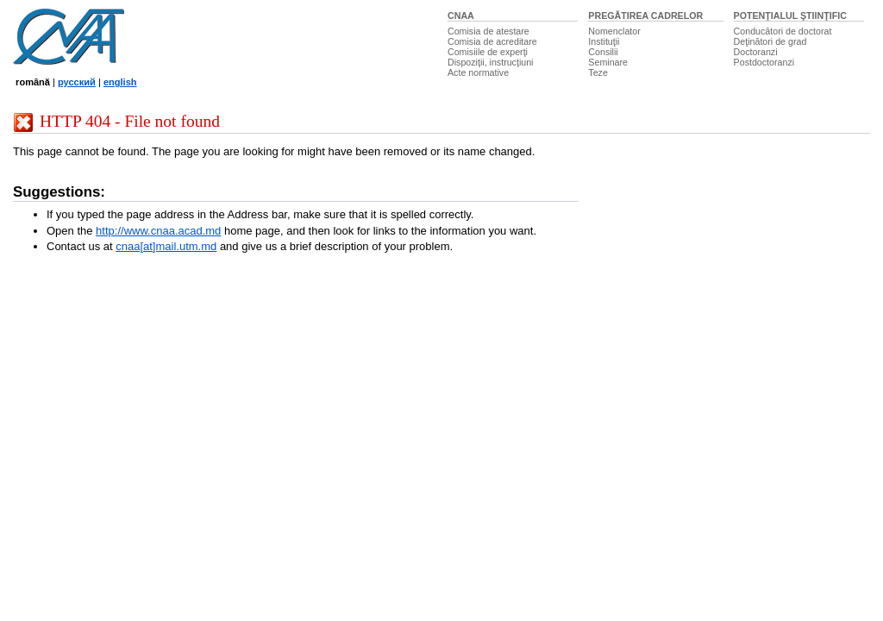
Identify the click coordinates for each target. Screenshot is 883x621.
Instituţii (603, 41)
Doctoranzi (756, 52)
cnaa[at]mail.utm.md (166, 246)
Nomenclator (614, 31)
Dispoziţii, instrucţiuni (491, 62)
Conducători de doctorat (783, 31)
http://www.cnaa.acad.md (158, 230)
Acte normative (478, 72)
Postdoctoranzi (764, 62)
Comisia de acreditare (492, 41)
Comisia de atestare (488, 31)
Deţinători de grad (770, 41)
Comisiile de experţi (488, 52)
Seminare (608, 62)
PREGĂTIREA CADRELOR (645, 15)
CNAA (461, 15)
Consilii (602, 52)
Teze (598, 72)
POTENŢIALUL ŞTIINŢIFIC (790, 15)
